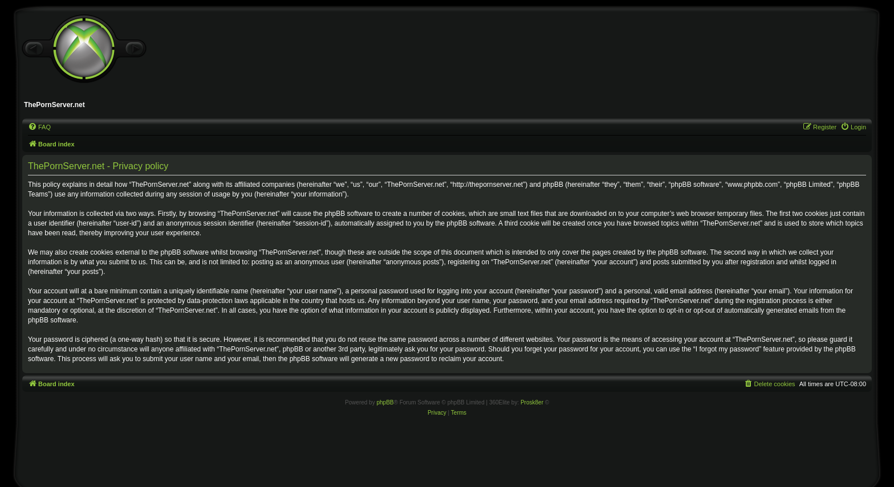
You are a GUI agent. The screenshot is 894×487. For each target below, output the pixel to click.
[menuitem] (39, 127)
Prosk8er (532, 402)
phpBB (384, 402)
